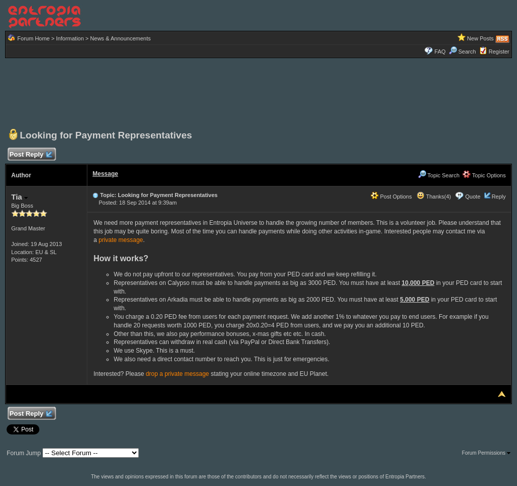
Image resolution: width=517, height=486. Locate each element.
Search (462, 51)
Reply (499, 196)
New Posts (480, 38)
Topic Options (484, 175)
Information (70, 38)
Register (499, 51)
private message (120, 240)
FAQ (440, 51)
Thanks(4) (434, 196)
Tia (19, 196)
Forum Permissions (486, 453)
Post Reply (30, 155)
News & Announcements (120, 38)
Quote (473, 196)
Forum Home (33, 38)
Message (105, 173)
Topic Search (438, 175)
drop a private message (177, 373)
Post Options (391, 196)
